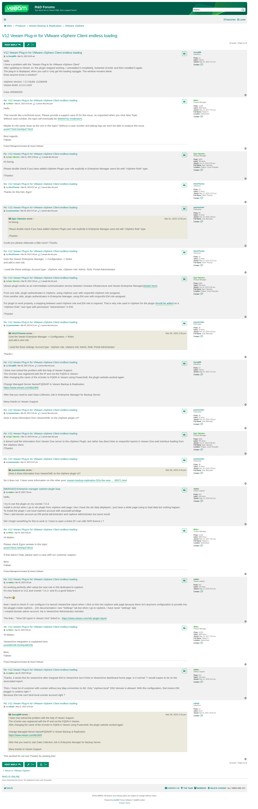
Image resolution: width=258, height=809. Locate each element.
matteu (196, 489)
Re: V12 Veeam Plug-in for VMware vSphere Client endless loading (40, 100)
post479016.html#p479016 (18, 547)
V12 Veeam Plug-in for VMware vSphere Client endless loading (59, 35)
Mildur (196, 100)
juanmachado (199, 207)
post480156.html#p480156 (18, 645)
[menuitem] (241, 20)
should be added (164, 303)
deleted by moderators (70, 118)
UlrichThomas (199, 184)
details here (150, 285)
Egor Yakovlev (199, 154)
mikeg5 (196, 703)
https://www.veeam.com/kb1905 (21, 387)
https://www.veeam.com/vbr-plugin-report (84, 618)
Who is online (11, 776)
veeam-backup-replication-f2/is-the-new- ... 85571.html (97, 480)
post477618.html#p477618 (18, 129)
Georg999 (197, 52)
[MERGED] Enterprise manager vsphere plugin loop (32, 488)
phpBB (116, 800)
